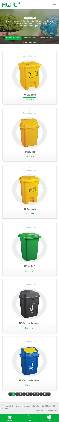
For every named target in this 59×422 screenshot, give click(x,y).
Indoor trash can (30, 38)
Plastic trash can (29, 42)
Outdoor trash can (13, 38)
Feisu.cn (53, 411)
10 (45, 394)
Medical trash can (46, 38)
